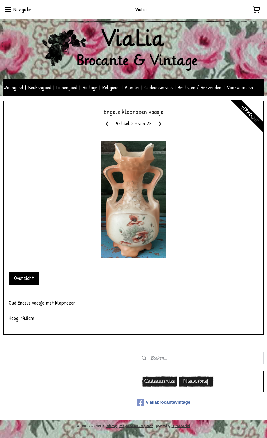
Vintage (89, 87)
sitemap (111, 425)
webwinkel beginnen (139, 425)
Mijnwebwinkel (181, 425)
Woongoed (13, 87)
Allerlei (132, 87)
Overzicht (24, 278)
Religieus (111, 87)
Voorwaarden (240, 87)
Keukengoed (39, 87)
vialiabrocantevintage (163, 403)
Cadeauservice (158, 87)
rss (121, 425)
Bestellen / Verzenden (199, 87)
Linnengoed (66, 87)
